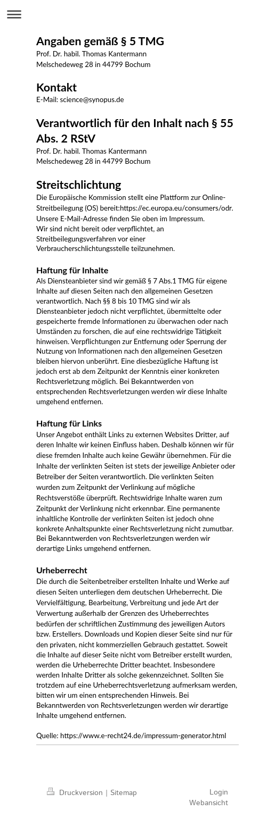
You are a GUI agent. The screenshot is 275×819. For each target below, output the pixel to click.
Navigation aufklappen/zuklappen (137, 14)
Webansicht (208, 803)
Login (218, 792)
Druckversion (76, 793)
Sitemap (123, 793)
